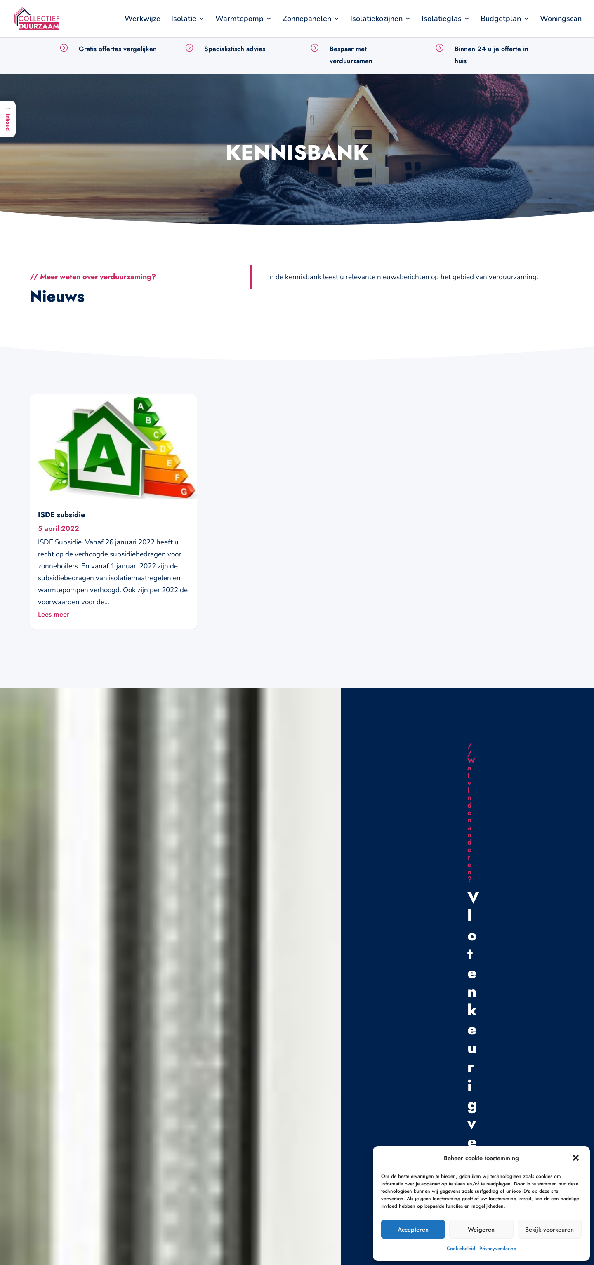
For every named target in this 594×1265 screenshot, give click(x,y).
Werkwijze (142, 20)
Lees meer (53, 614)
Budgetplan (501, 20)
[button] (577, 1159)
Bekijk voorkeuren (549, 1229)
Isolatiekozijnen (376, 20)
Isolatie (183, 20)
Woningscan (561, 20)
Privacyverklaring (497, 1248)
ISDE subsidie (61, 514)
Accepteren (413, 1229)
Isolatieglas (442, 20)
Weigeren (481, 1229)
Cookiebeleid (461, 1248)
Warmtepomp (239, 20)
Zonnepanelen (307, 20)
